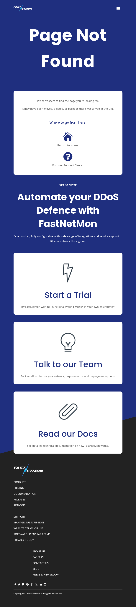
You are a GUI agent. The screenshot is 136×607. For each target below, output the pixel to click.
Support (19, 516)
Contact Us (40, 563)
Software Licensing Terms (32, 534)
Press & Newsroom (45, 574)
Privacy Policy (24, 540)
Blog (35, 568)
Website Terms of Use (28, 528)
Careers (38, 557)
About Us (38, 551)
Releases (20, 499)
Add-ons (19, 505)
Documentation (25, 493)
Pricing (19, 488)
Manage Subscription (29, 522)
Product (20, 482)
